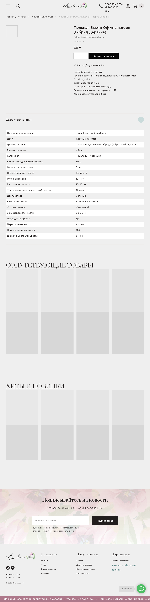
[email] (60, 520)
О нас (43, 565)
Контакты (45, 573)
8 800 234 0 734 (114, 4)
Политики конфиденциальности (58, 531)
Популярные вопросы (85, 569)
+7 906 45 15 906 (13, 575)
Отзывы (44, 561)
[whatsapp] (8, 568)
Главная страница (48, 569)
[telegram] (13, 568)
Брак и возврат (82, 573)
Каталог (22, 17)
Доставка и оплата (84, 565)
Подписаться (105, 520)
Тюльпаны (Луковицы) (42, 17)
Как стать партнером (120, 561)
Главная (10, 17)
